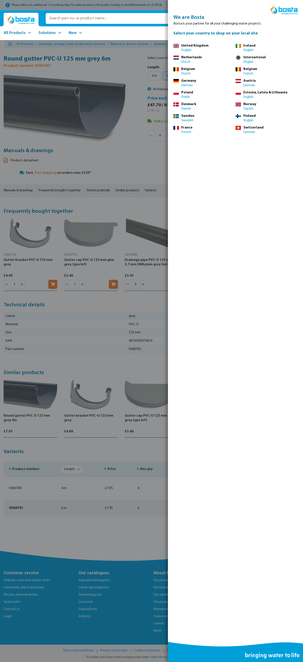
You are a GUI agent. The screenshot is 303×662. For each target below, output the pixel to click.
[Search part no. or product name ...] (110, 18)
